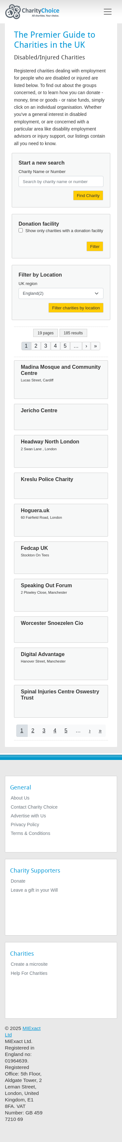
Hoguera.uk (35, 510)
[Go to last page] (95, 346)
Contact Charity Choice (34, 807)
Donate (18, 881)
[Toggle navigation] (108, 11)
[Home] (34, 11)
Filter (95, 246)
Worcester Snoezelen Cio (52, 623)
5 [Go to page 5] (65, 346)
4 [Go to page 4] (55, 346)
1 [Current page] (26, 346)
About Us (20, 798)
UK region (28, 283)
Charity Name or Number (42, 171)
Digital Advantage (43, 654)
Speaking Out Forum (46, 585)
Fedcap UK (34, 548)
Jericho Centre (39, 410)
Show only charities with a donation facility (64, 230)
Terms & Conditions (30, 833)
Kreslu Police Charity (47, 479)
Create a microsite (29, 964)
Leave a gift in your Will (34, 890)
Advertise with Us (28, 815)
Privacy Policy (25, 824)
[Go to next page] (86, 346)
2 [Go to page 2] (35, 346)
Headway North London (50, 441)
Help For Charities (29, 973)
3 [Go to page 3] (45, 346)
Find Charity (88, 195)
